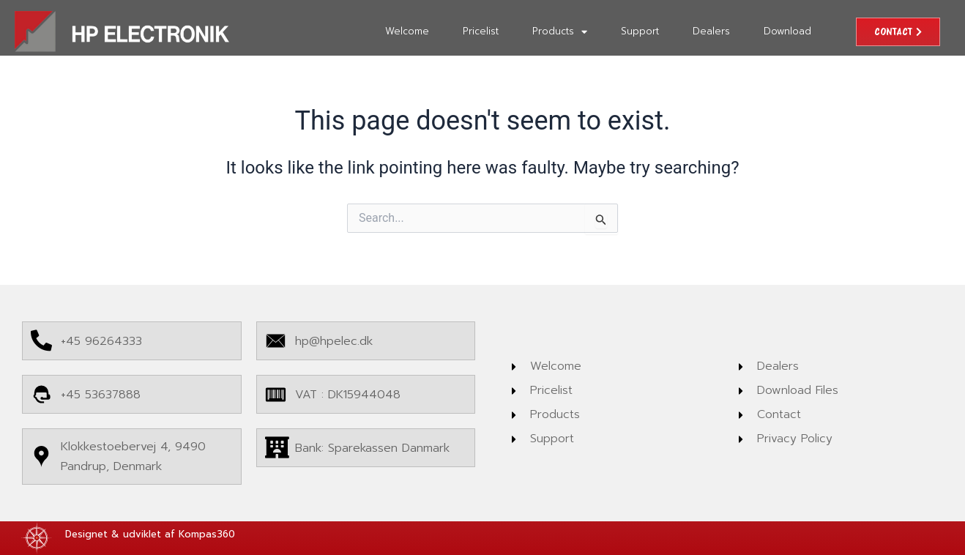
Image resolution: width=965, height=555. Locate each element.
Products (559, 32)
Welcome (407, 31)
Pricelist (481, 31)
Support (640, 31)
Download (787, 31)
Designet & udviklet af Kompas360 (150, 534)
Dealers (711, 31)
